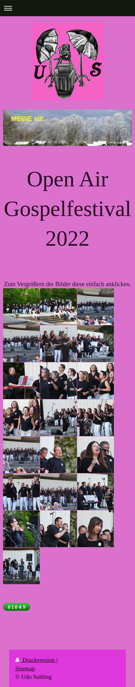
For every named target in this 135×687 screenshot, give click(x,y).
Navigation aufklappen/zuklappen (67, 8)
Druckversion (35, 660)
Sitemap (25, 668)
